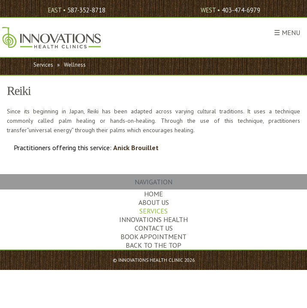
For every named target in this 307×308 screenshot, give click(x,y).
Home (153, 194)
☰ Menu (287, 32)
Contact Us (154, 228)
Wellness (75, 64)
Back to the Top (153, 245)
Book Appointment (153, 236)
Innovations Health (153, 219)
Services (43, 64)
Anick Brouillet (136, 147)
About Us (153, 202)
